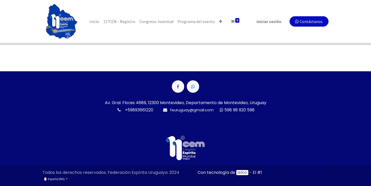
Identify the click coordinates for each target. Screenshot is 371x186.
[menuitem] (94, 21)
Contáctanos (309, 21)
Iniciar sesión (269, 21)
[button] (220, 21)
